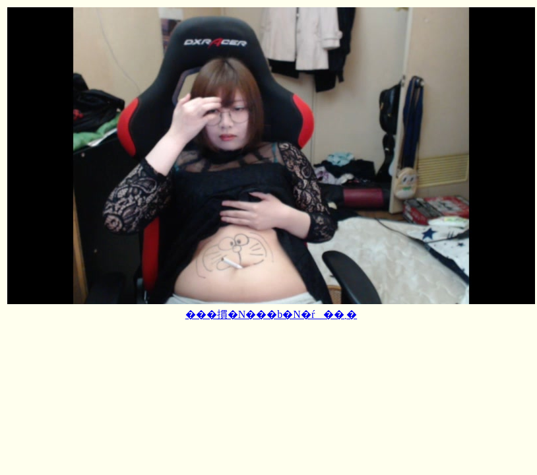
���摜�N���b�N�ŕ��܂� (271, 314)
